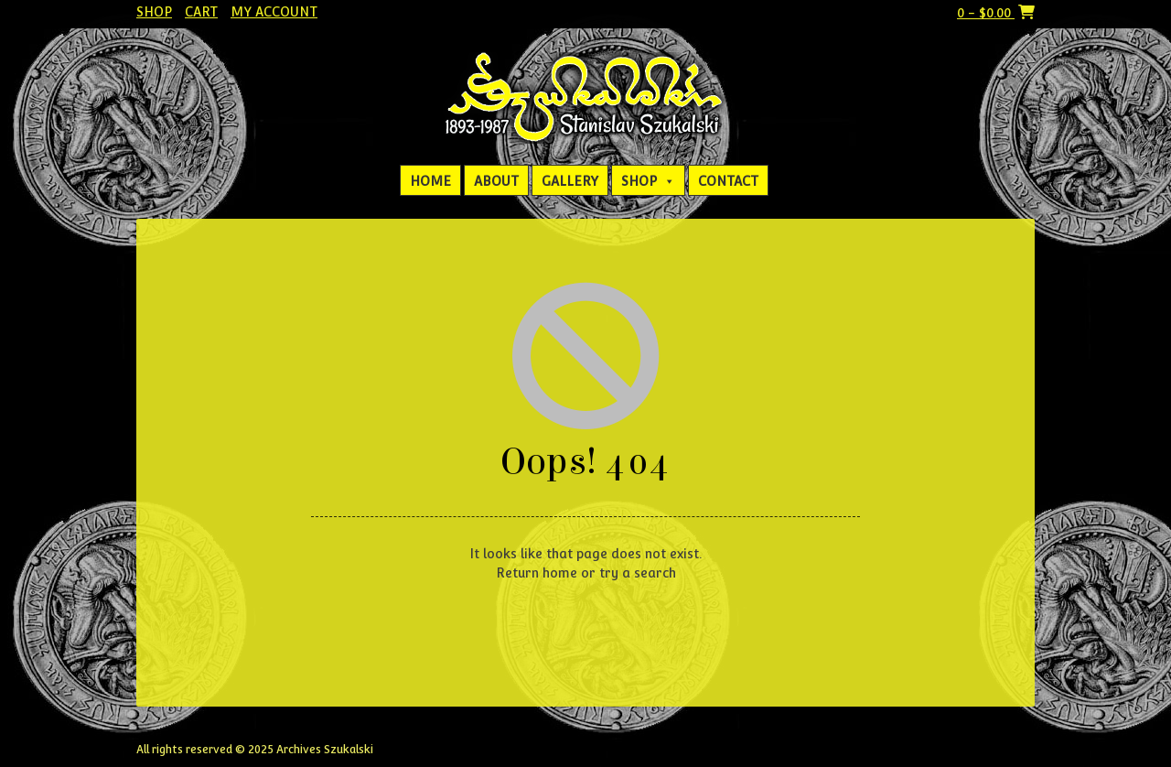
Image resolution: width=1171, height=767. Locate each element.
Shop (154, 12)
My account (274, 12)
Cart (201, 12)
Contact (728, 181)
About (496, 181)
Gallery (570, 181)
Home (430, 181)
